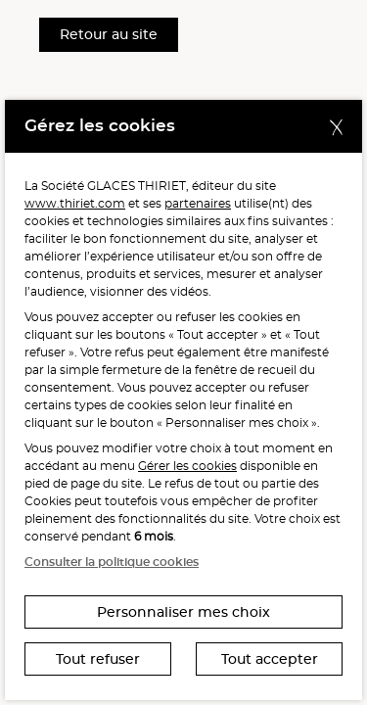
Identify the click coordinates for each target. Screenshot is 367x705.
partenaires (197, 203)
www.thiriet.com (74, 203)
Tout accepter (269, 659)
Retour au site (109, 34)
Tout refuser (98, 659)
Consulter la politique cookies (111, 561)
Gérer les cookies (187, 465)
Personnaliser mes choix (183, 612)
